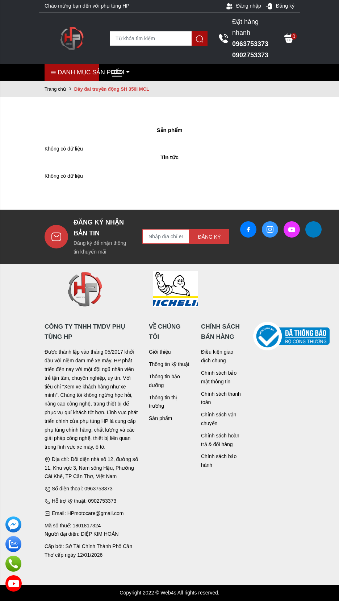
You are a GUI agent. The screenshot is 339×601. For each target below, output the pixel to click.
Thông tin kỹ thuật (169, 364)
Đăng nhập (243, 6)
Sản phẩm (160, 418)
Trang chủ (55, 89)
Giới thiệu (160, 352)
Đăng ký (279, 6)
